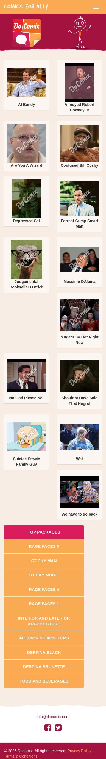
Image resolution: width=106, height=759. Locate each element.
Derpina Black (44, 652)
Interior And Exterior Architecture (44, 621)
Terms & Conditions (20, 756)
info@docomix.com (53, 717)
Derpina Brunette (44, 666)
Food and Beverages (43, 681)
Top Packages (44, 532)
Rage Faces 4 (44, 589)
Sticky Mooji (43, 575)
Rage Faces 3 (44, 546)
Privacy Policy (79, 751)
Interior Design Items (44, 638)
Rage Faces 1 (44, 603)
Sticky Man (44, 560)
